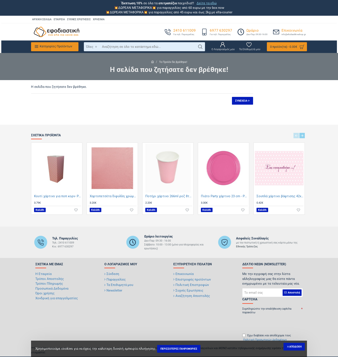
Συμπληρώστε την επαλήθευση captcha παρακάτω (266, 310)
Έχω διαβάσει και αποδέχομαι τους (266, 338)
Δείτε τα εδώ (207, 3)
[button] (40, 210)
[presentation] (272, 322)
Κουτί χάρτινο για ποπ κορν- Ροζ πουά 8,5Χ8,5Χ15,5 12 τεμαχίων (57, 196)
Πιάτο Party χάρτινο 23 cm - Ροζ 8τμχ (224, 196)
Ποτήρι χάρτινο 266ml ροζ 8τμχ (168, 196)
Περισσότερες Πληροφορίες (178, 348)
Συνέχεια (241, 100)
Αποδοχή (295, 346)
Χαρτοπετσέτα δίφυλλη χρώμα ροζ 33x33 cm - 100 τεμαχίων (113, 196)
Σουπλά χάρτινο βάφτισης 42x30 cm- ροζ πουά (280, 196)
